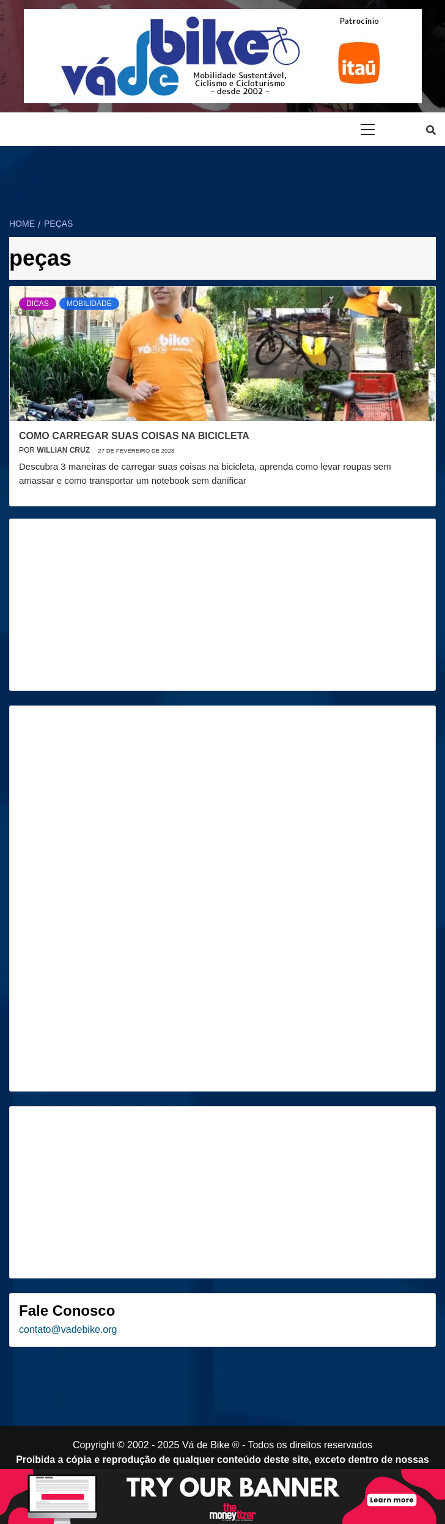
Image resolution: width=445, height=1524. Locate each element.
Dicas (37, 303)
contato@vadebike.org (68, 1329)
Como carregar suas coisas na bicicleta (134, 436)
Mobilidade (89, 303)
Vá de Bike (205, 1445)
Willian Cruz (64, 450)
